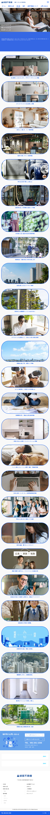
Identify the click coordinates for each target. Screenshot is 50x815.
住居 (5, 795)
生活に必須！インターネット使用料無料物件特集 (25, 493)
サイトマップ (30, 793)
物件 (24, 6)
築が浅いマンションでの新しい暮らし (25, 700)
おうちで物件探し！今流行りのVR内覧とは (25, 389)
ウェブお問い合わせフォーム (33, 735)
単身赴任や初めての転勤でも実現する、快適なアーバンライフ (25, 597)
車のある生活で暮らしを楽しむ (25, 181)
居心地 (18, 6)
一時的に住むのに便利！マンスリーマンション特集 (25, 441)
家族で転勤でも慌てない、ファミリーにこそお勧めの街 (25, 571)
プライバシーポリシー (31, 791)
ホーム (3, 6)
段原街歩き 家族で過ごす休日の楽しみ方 (25, 259)
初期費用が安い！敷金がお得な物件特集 (25, 415)
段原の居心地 (6, 788)
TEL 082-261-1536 (6, 813)
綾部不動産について (33, 6)
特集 (5, 791)
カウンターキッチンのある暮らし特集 (25, 103)
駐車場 (5, 800)
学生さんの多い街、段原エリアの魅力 (25, 519)
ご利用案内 (29, 788)
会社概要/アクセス (31, 784)
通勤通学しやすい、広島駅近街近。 (25, 674)
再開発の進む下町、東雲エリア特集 (25, 363)
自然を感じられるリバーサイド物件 (25, 285)
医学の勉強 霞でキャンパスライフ (25, 545)
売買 (5, 802)
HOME (4, 784)
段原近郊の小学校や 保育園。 (25, 623)
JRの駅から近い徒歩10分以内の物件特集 (25, 233)
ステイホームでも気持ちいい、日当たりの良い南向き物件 (25, 337)
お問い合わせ (44, 6)
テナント (6, 798)
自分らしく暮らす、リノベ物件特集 (25, 129)
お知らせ (29, 786)
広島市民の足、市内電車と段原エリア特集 (25, 207)
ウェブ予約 (44, 813)
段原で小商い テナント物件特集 (25, 155)
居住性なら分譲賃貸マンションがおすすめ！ (25, 311)
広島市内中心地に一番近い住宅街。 (25, 648)
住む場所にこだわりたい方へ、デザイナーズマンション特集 (25, 77)
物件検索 (5, 793)
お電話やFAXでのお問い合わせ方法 (32, 739)
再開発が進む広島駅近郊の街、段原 (25, 726)
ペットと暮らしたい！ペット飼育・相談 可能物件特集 (25, 467)
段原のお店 (11, 6)
